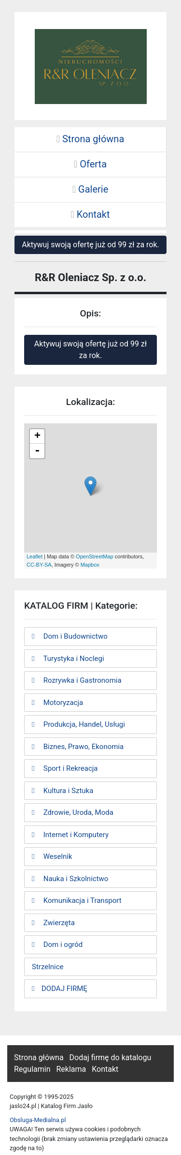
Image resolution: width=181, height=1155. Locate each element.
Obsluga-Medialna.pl (38, 1120)
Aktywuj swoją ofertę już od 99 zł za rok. (90, 244)
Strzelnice (48, 966)
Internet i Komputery (70, 834)
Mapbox (90, 565)
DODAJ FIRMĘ (59, 988)
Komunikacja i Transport (77, 900)
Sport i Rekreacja (65, 768)
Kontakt (90, 214)
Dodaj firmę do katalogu (111, 1057)
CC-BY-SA (39, 565)
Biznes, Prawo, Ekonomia (78, 746)
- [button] (37, 451)
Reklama (71, 1069)
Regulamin (32, 1069)
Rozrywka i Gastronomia (77, 680)
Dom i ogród (57, 944)
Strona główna (90, 139)
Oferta (90, 164)
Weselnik (52, 856)
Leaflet (34, 556)
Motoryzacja (57, 702)
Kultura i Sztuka (62, 790)
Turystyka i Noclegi (68, 658)
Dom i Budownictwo (70, 636)
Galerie (90, 189)
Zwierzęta (53, 922)
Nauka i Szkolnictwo (70, 878)
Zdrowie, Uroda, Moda (72, 812)
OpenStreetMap (94, 556)
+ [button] (37, 436)
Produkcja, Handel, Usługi (78, 724)
